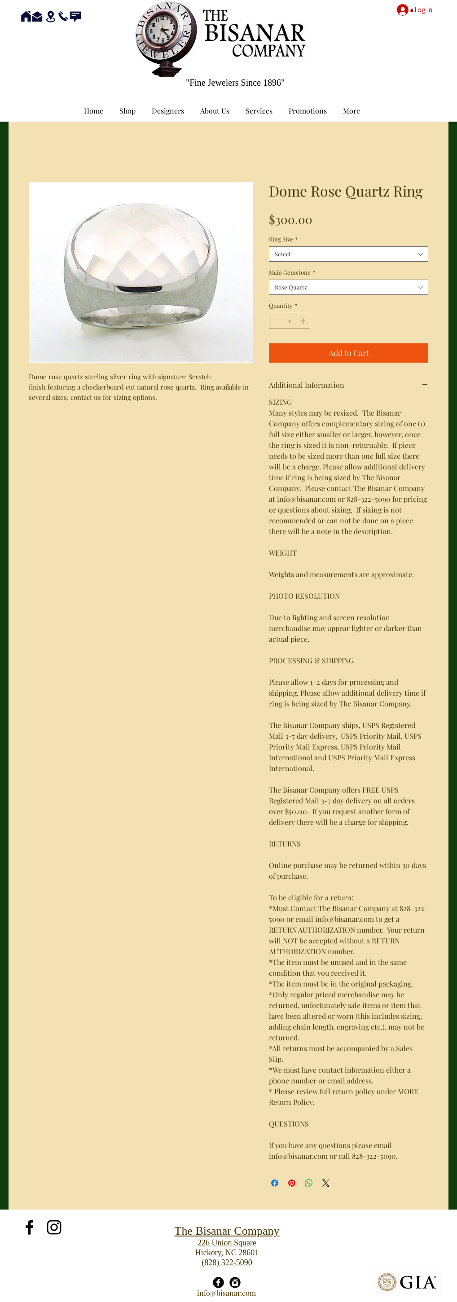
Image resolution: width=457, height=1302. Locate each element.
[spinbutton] (290, 321)
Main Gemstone (292, 272)
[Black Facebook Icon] (29, 1227)
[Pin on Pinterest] (291, 1183)
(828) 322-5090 (227, 1262)
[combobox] (348, 254)
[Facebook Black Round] (218, 1282)
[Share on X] (326, 1183)
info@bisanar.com (226, 1293)
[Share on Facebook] (274, 1183)
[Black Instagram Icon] (54, 1227)
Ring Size (283, 239)
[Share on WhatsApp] (308, 1183)
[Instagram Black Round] (235, 1282)
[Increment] (304, 321)
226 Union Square (227, 1242)
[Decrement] (275, 321)
